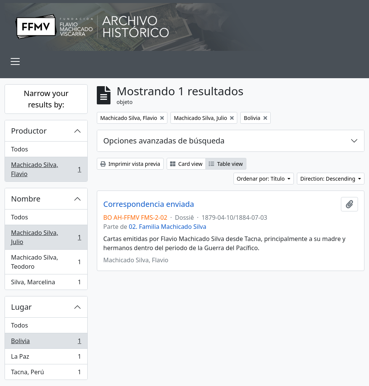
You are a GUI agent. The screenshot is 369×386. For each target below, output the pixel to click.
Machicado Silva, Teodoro (46, 262)
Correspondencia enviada (148, 204)
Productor (29, 131)
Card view (186, 163)
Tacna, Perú (46, 373)
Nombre (25, 199)
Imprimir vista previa (130, 163)
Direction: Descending (328, 178)
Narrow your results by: (46, 99)
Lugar (21, 307)
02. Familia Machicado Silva (167, 226)
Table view (226, 163)
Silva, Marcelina (46, 283)
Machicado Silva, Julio (46, 237)
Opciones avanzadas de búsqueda (164, 140)
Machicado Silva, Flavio (46, 169)
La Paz (46, 358)
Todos (19, 149)
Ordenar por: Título (261, 178)
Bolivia (46, 342)
